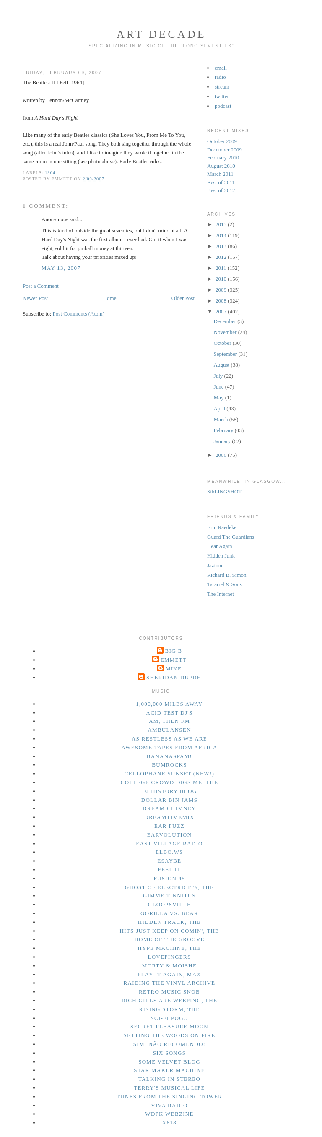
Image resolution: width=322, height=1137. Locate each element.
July (219, 376)
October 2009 (222, 141)
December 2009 (224, 149)
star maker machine (169, 1070)
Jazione (215, 565)
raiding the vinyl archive (170, 983)
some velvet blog (169, 1062)
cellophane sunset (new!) (169, 773)
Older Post (183, 298)
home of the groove (169, 939)
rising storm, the (169, 1009)
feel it (169, 869)
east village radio (169, 843)
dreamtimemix (169, 817)
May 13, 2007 (61, 268)
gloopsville (169, 904)
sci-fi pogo (169, 1018)
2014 (222, 235)
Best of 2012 (221, 190)
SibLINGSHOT (224, 491)
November (226, 332)
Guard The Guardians (230, 537)
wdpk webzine (169, 1114)
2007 (222, 311)
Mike (174, 668)
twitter (222, 96)
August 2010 (221, 166)
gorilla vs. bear (169, 913)
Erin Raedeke (221, 527)
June (219, 386)
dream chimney (169, 808)
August (222, 365)
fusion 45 (169, 878)
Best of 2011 (221, 182)
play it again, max (169, 974)
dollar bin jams (169, 800)
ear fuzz (169, 826)
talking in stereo (169, 1079)
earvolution (169, 835)
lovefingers (169, 957)
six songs (169, 1053)
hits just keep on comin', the (169, 931)
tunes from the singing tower (169, 1096)
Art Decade (161, 34)
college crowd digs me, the (169, 782)
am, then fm (169, 721)
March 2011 (220, 174)
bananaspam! (169, 756)
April (220, 408)
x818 (169, 1122)
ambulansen (169, 730)
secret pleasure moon (169, 1026)
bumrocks (169, 764)
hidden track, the (169, 922)
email (221, 68)
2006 (222, 455)
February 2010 (223, 157)
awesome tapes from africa (169, 747)
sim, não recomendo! (169, 1044)
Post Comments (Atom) (79, 313)
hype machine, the (169, 948)
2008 (222, 300)
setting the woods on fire (169, 1035)
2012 (222, 257)
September (226, 354)
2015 (222, 224)
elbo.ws (169, 852)
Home (110, 298)
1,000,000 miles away (169, 704)
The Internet (220, 594)
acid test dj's (169, 712)
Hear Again (219, 546)
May (219, 397)
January (223, 441)
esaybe (169, 861)
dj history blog (169, 791)
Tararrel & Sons (224, 584)
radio (220, 77)
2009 (222, 290)
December (226, 321)
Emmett (174, 660)
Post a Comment (41, 286)
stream (222, 86)
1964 (50, 172)
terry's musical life (169, 1088)
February (224, 430)
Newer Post (35, 298)
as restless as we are (169, 738)
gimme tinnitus (169, 895)
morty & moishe (169, 965)
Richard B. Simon (227, 575)
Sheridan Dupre (173, 677)
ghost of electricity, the (169, 887)
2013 (222, 246)
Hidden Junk (221, 556)
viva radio (169, 1105)
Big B (173, 651)
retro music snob (169, 991)
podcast (223, 106)
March (221, 419)
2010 (222, 279)
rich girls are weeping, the (170, 1000)
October (223, 343)
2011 (222, 268)
